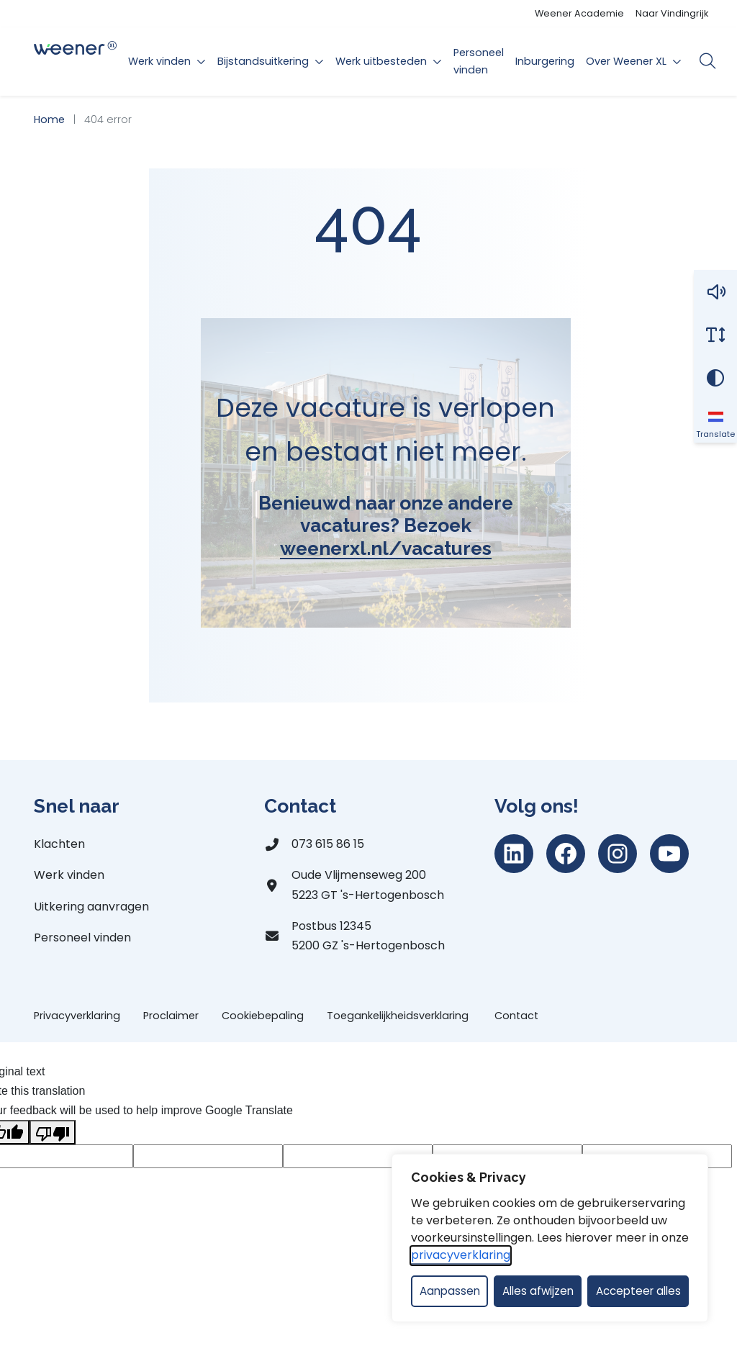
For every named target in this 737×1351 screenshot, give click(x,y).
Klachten (59, 844)
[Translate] (715, 421)
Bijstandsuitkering (263, 61)
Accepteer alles (638, 1290)
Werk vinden (159, 61)
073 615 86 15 (327, 844)
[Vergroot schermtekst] (715, 334)
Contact (516, 1015)
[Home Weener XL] (75, 61)
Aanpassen (450, 1290)
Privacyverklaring (77, 1015)
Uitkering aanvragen (91, 906)
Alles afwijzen (538, 1290)
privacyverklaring (460, 1255)
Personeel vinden (478, 61)
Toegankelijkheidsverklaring (399, 1015)
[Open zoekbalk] (707, 61)
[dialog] (550, 1238)
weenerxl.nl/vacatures (386, 548)
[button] (715, 291)
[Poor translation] (53, 1132)
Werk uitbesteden (381, 61)
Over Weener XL (626, 61)
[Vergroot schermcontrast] (715, 377)
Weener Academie (579, 13)
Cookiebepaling (263, 1015)
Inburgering (544, 61)
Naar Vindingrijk (672, 13)
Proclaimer (171, 1015)
